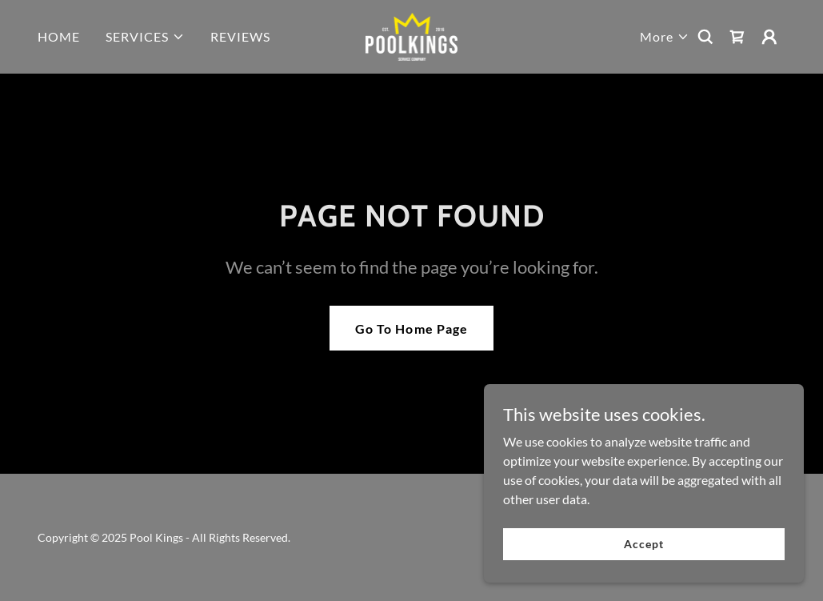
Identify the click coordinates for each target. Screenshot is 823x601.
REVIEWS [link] (240, 36)
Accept (643, 544)
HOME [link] (59, 36)
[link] (412, 34)
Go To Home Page (411, 328)
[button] (145, 36)
